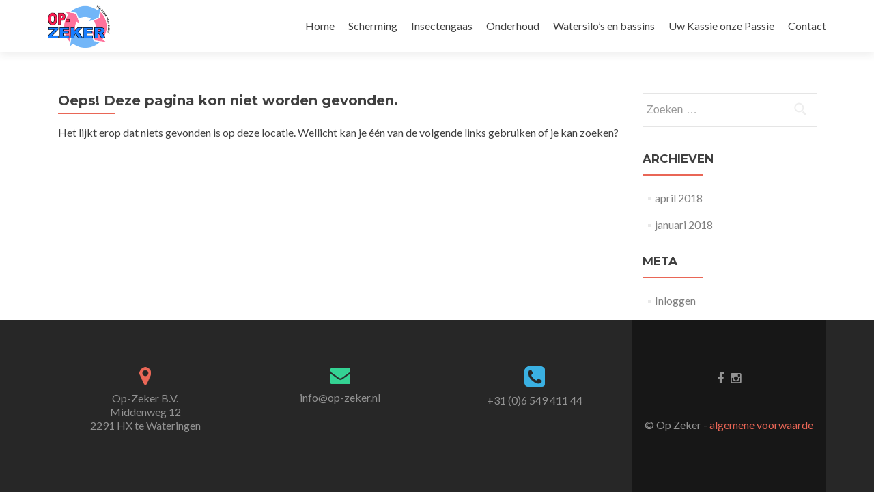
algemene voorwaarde (761, 424)
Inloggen (675, 300)
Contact (807, 25)
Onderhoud (512, 25)
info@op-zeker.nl (340, 397)
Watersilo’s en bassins (604, 25)
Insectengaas (442, 25)
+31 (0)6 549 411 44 (534, 400)
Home (320, 25)
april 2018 (679, 197)
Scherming (372, 25)
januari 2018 (684, 224)
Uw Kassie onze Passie (721, 25)
